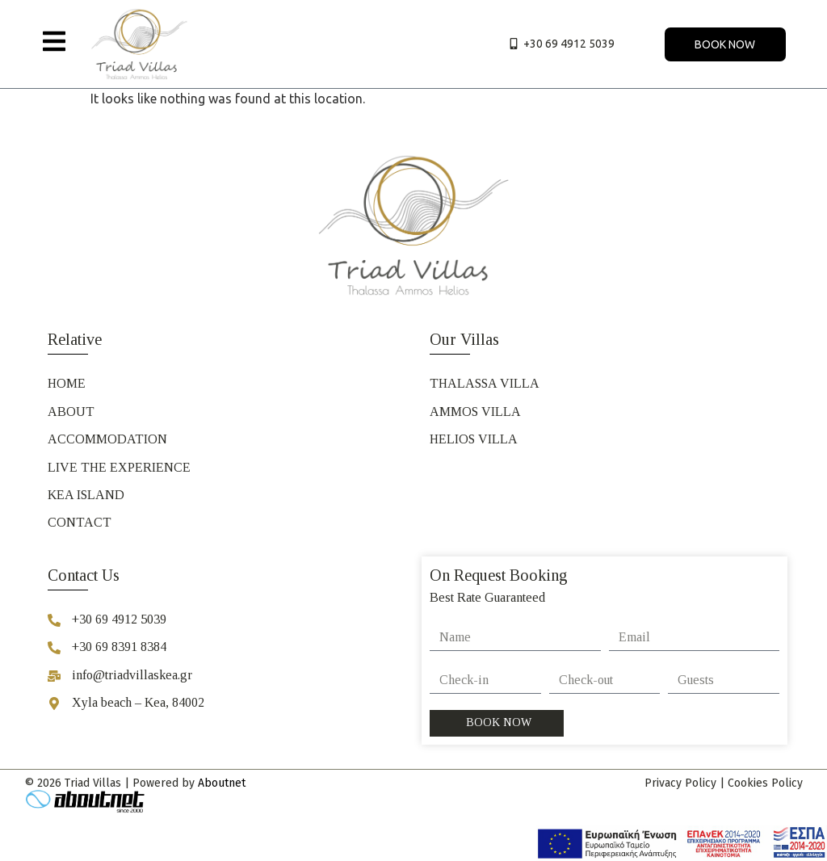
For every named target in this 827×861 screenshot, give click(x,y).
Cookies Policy (765, 783)
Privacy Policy (680, 783)
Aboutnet (222, 783)
